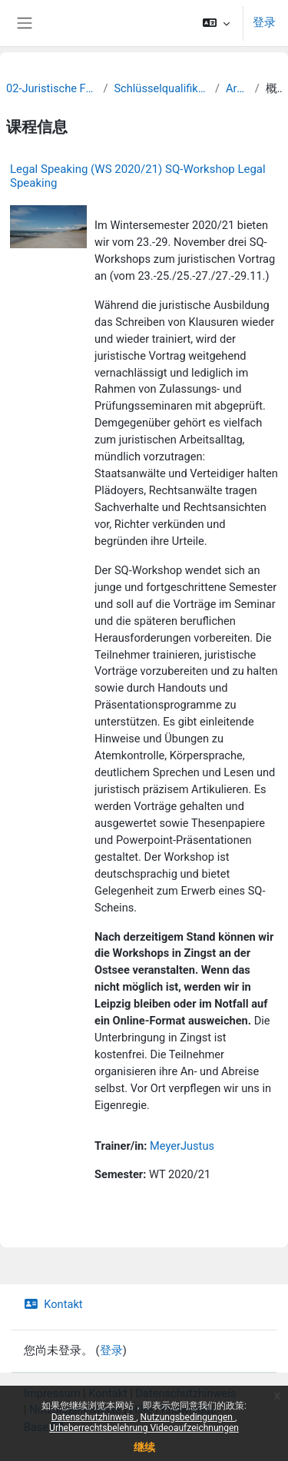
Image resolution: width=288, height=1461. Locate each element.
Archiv (237, 88)
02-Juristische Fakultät (51, 88)
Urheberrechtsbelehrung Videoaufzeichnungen (144, 1428)
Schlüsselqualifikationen (161, 88)
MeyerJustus (182, 1146)
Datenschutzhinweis (94, 1417)
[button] (216, 23)
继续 (144, 1447)
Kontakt (53, 1304)
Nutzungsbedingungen (188, 1417)
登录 (264, 22)
